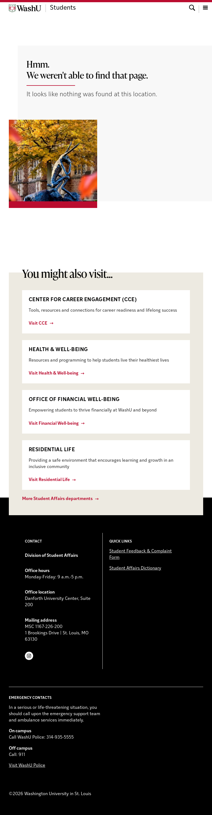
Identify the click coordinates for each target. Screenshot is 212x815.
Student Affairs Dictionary (135, 568)
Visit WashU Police (27, 765)
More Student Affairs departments (57, 499)
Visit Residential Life (49, 480)
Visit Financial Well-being (54, 423)
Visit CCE (38, 323)
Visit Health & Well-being (53, 373)
